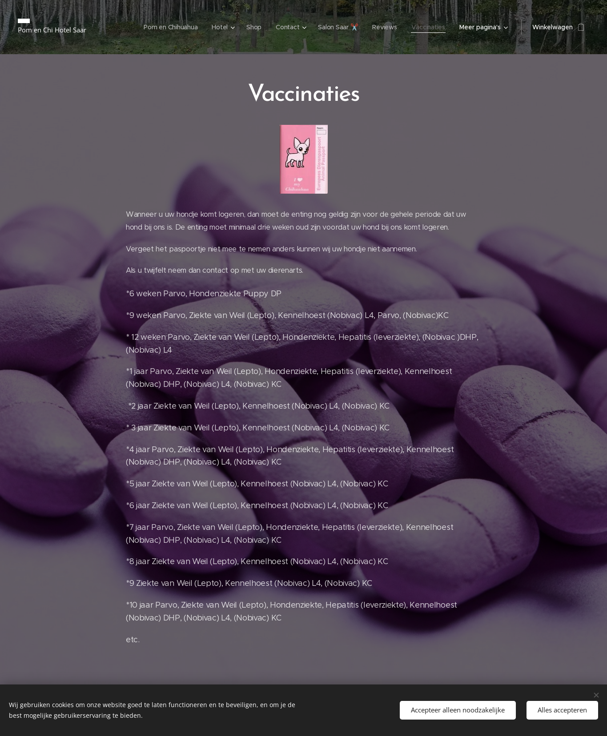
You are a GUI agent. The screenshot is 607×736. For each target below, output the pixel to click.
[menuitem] (167, 27)
